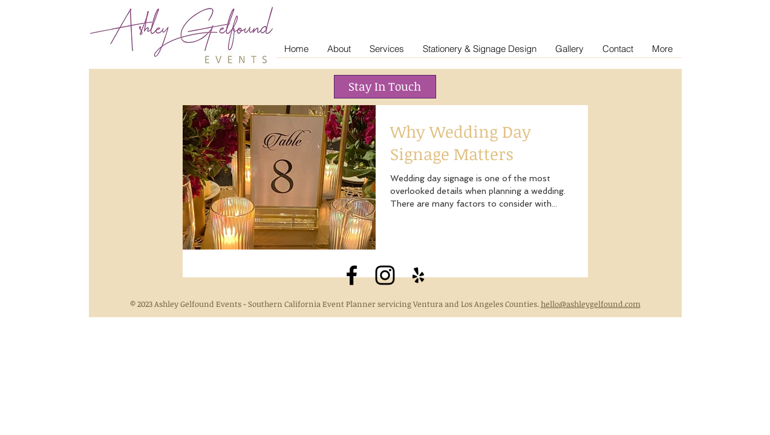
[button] (385, 86)
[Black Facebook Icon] (352, 275)
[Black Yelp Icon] (418, 275)
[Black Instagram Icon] (385, 275)
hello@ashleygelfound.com (591, 303)
